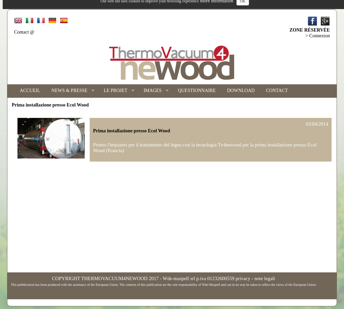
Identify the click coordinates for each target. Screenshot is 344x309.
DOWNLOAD (241, 90)
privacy (242, 278)
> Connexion (317, 35)
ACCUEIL (30, 90)
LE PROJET (116, 91)
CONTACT (277, 90)
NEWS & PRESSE (70, 91)
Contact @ (24, 32)
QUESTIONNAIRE (197, 90)
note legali (264, 278)
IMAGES (153, 91)
